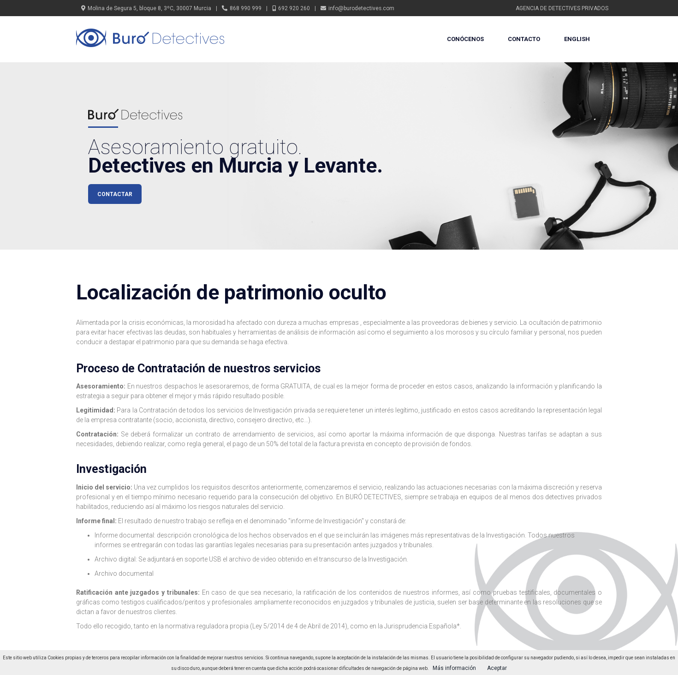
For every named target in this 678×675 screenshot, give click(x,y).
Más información (454, 668)
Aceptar (497, 668)
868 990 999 (246, 8)
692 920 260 (294, 8)
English (577, 39)
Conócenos (465, 39)
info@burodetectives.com (361, 8)
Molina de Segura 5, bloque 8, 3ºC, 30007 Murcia (149, 8)
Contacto (524, 39)
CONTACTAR (114, 194)
